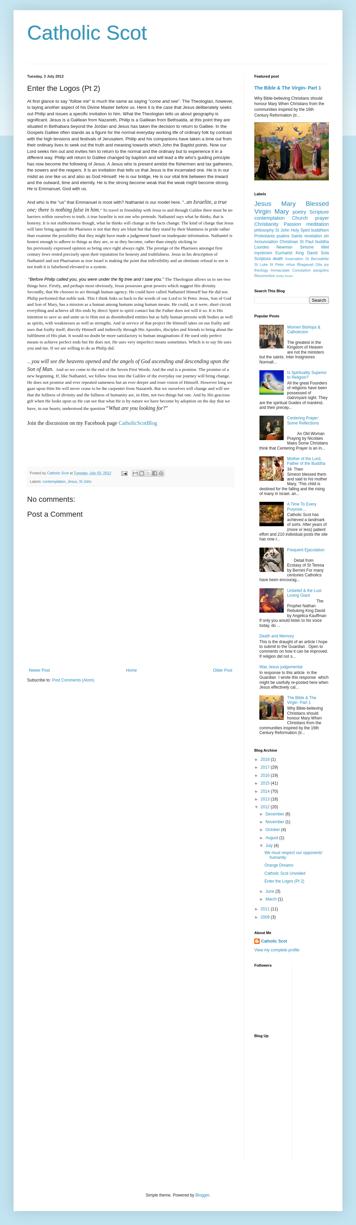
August (272, 837)
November (275, 821)
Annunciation (266, 241)
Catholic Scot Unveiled (284, 873)
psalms (283, 236)
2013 (266, 799)
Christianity (266, 224)
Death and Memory (276, 636)
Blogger (202, 1195)
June (270, 891)
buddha (322, 241)
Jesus (72, 481)
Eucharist (283, 253)
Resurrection (264, 276)
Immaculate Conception (291, 270)
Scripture (319, 212)
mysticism (263, 253)
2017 (266, 767)
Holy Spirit (300, 230)
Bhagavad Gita (309, 264)
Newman (284, 247)
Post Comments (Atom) (73, 680)
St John (85, 481)
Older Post (222, 670)
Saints (296, 236)
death (278, 258)
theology (261, 270)
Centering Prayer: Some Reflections (303, 420)
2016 (266, 775)
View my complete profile (276, 950)
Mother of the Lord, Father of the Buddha (306, 461)
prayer (322, 218)
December (275, 814)
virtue (290, 264)
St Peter (277, 264)
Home (131, 670)
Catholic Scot (87, 32)
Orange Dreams (278, 865)
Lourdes (261, 247)
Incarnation (294, 259)
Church (300, 218)
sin (326, 236)
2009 (266, 917)
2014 (266, 791)
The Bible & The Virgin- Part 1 (287, 88)
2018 (266, 759)
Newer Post (39, 670)
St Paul (307, 241)
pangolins (321, 270)
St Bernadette (317, 259)
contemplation (54, 481)
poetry (299, 212)
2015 (266, 783)
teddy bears (284, 276)
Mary (288, 203)
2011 (266, 909)
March (271, 899)
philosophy (264, 230)
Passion (292, 224)
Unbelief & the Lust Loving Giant (304, 593)
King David (306, 253)
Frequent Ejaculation (305, 550)
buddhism (320, 230)
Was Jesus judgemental (280, 667)
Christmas (289, 241)
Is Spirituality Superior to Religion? (307, 375)
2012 (266, 807)
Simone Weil (314, 247)
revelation (313, 236)
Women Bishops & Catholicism (304, 329)
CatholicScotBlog (138, 423)
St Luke (261, 264)
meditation (317, 224)
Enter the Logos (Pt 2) (284, 881)
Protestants (264, 236)
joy (326, 264)
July (269, 845)
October (273, 829)
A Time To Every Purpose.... (301, 506)
